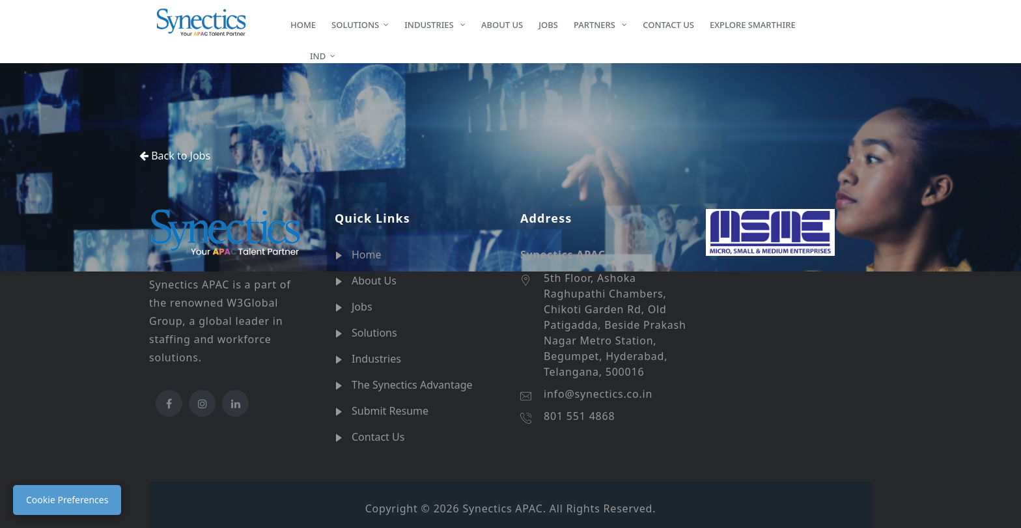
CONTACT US (668, 25)
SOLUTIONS (355, 25)
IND (308, 55)
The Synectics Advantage (412, 385)
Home (367, 254)
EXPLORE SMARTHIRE (753, 25)
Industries (376, 359)
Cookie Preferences (67, 499)
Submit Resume (390, 411)
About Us (374, 280)
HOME (303, 25)
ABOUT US (502, 25)
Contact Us (378, 437)
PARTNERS (595, 25)
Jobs (362, 306)
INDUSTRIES (430, 25)
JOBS (548, 25)
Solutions (374, 333)
